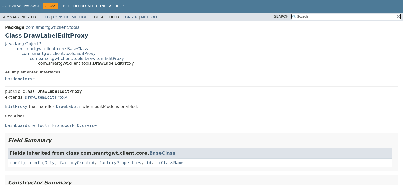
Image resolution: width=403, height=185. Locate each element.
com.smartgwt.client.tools (52, 27)
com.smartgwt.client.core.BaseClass (50, 48)
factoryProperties (120, 162)
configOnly (42, 162)
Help (119, 6)
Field (45, 17)
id (148, 162)
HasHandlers (18, 79)
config (17, 162)
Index (106, 6)
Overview (11, 6)
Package (32, 6)
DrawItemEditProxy (46, 97)
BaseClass (162, 153)
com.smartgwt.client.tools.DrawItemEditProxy (77, 58)
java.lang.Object (22, 43)
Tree (65, 6)
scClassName (169, 162)
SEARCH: (282, 16)
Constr (60, 17)
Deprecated (85, 6)
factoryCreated (77, 162)
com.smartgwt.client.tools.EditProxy (59, 53)
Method (80, 17)
